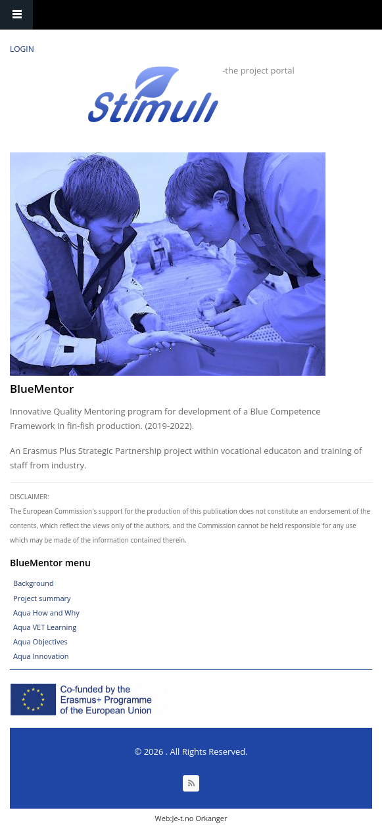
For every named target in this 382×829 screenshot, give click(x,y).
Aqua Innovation (41, 656)
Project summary (42, 598)
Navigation (16, 15)
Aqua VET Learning (44, 627)
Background (33, 583)
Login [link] (22, 49)
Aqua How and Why (46, 612)
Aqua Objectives (40, 641)
